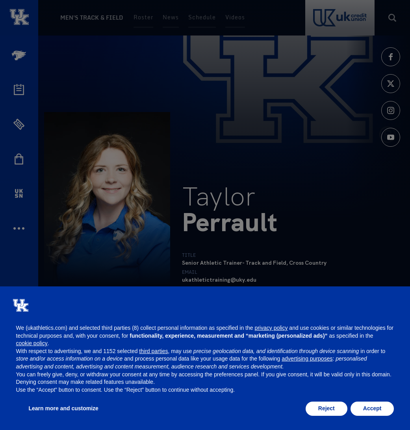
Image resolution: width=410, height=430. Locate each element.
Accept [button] (372, 408)
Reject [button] (326, 408)
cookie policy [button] (32, 343)
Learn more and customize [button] (63, 408)
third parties (153, 351)
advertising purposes (307, 358)
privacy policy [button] (271, 328)
